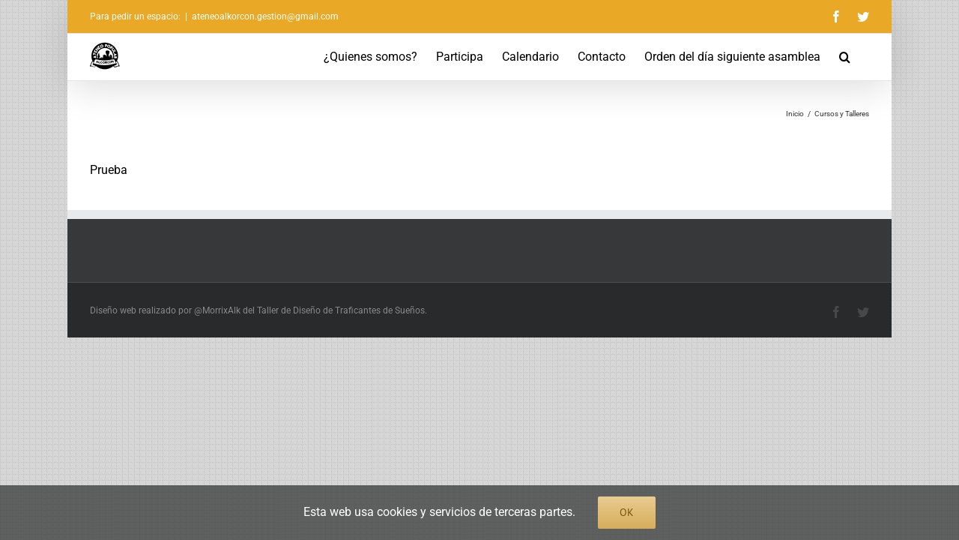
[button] (863, 57)
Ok (627, 512)
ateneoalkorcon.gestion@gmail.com (265, 16)
